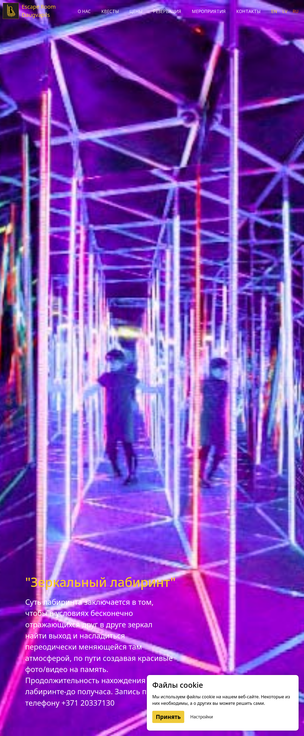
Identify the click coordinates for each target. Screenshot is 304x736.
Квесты (110, 11)
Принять (168, 717)
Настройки (201, 717)
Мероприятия (209, 11)
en (274, 11)
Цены (136, 11)
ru (296, 11)
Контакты (248, 11)
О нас (84, 11)
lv (285, 11)
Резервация (167, 11)
